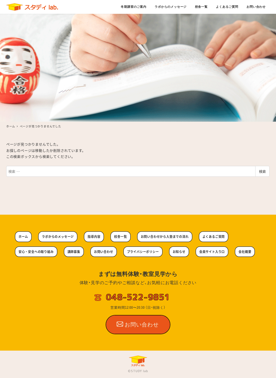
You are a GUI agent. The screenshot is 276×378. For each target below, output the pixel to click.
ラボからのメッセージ (58, 236)
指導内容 (94, 236)
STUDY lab (139, 371)
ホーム (23, 236)
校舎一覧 (120, 236)
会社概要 (244, 251)
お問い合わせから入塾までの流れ (165, 236)
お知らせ (179, 251)
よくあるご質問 (213, 236)
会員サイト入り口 (212, 251)
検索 (262, 171)
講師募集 (73, 251)
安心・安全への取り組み (36, 251)
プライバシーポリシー (143, 251)
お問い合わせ (103, 251)
